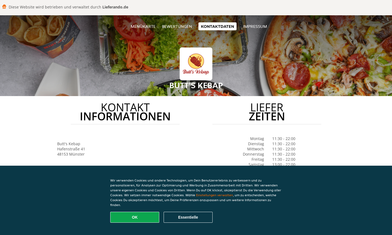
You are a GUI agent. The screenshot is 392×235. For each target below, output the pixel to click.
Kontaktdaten (217, 26)
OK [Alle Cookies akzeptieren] (135, 217)
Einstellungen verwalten (214, 195)
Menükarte (143, 26)
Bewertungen (177, 26)
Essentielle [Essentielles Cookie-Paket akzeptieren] (188, 217)
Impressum (255, 26)
